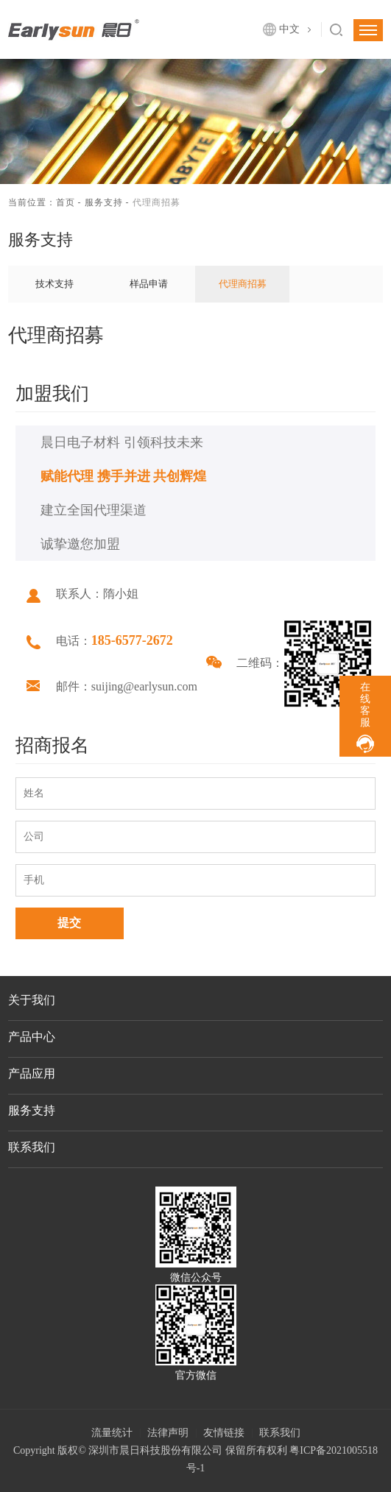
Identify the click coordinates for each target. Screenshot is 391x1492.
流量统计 (112, 1432)
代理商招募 (243, 283)
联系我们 (31, 1147)
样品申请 (149, 283)
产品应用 (31, 1073)
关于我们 (31, 1000)
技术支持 (54, 283)
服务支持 (104, 202)
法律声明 (168, 1432)
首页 (65, 202)
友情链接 (223, 1432)
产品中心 (31, 1036)
